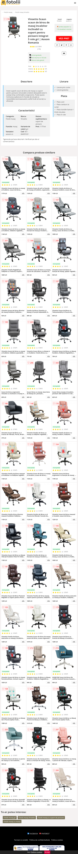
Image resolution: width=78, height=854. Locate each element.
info (23, 193)
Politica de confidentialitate (39, 840)
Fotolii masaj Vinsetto (22, 12)
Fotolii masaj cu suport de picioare (51, 818)
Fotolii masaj (8, 12)
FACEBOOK (32, 834)
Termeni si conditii (21, 840)
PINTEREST (44, 834)
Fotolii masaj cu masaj (12, 821)
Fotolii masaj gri (10, 818)
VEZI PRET (64, 38)
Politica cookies (57, 840)
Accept (47, 852)
